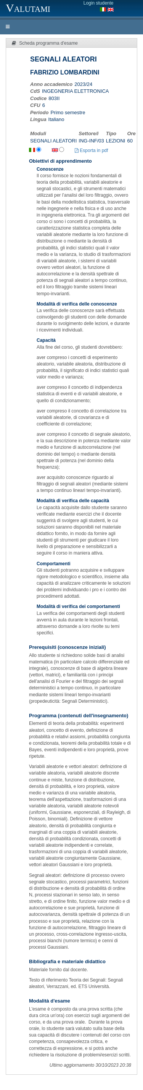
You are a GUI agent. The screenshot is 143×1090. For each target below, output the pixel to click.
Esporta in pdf (91, 150)
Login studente (99, 3)
